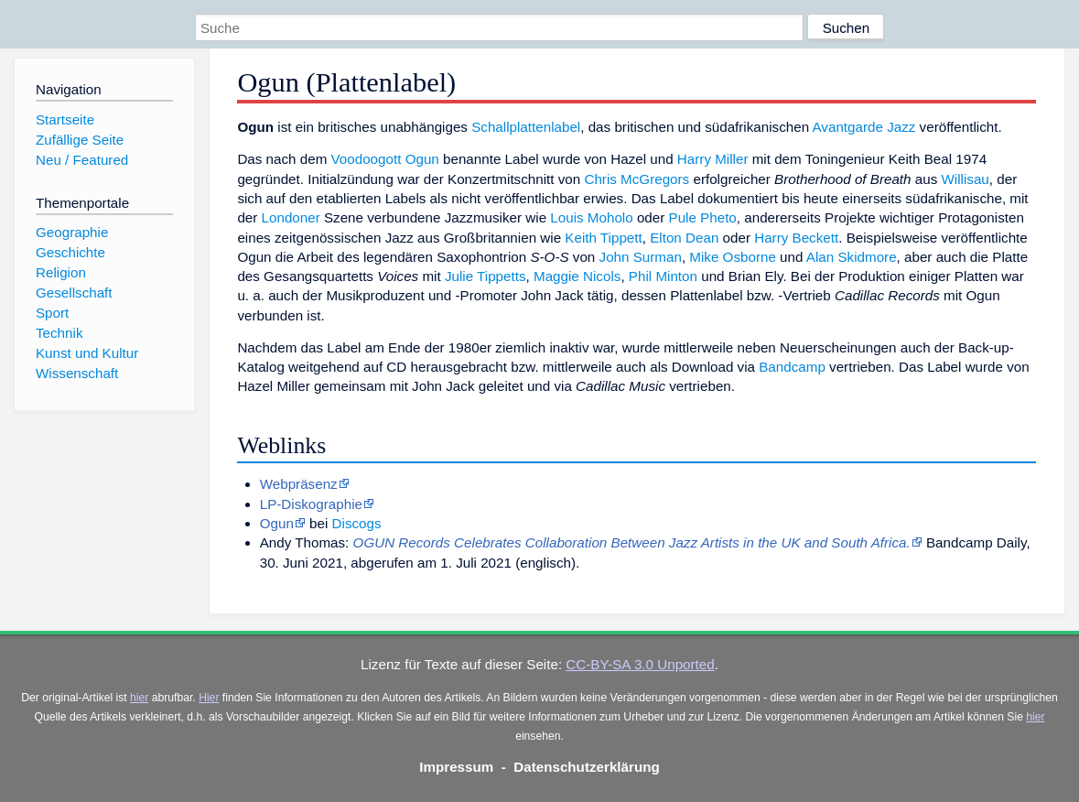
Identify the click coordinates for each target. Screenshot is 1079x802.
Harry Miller (713, 159)
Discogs (357, 523)
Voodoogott (366, 159)
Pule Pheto (703, 217)
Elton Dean (684, 237)
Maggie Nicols (577, 276)
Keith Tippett (603, 237)
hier (139, 697)
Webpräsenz (299, 484)
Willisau (964, 179)
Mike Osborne (732, 257)
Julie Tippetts (485, 276)
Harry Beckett (796, 237)
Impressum (456, 767)
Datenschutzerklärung (586, 767)
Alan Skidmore (851, 257)
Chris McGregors (636, 179)
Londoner (291, 217)
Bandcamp (792, 366)
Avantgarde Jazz (864, 127)
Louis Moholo (591, 217)
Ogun (422, 159)
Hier (209, 697)
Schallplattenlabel (525, 127)
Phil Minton (663, 276)
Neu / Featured (82, 160)
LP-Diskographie (311, 504)
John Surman (640, 257)
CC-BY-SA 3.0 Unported (640, 664)
